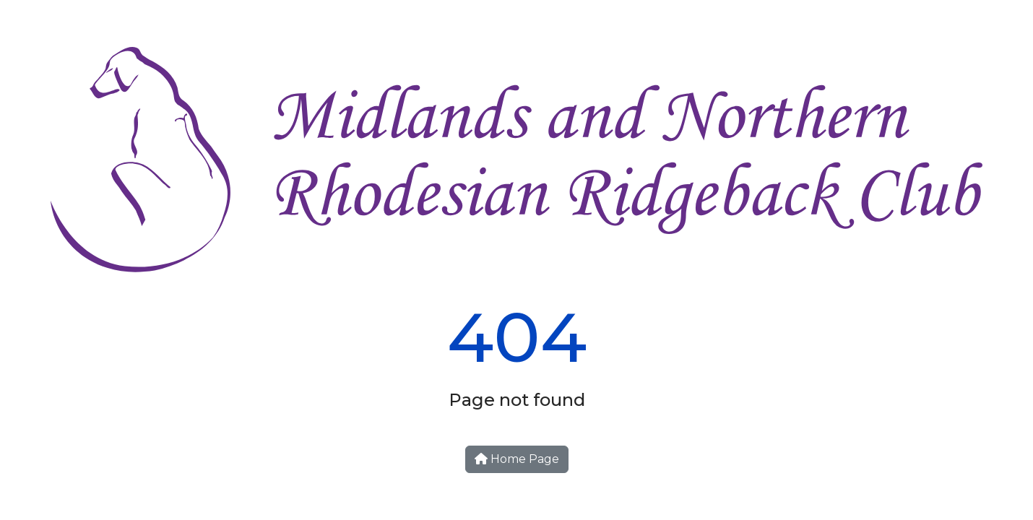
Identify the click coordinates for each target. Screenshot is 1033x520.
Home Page (517, 459)
